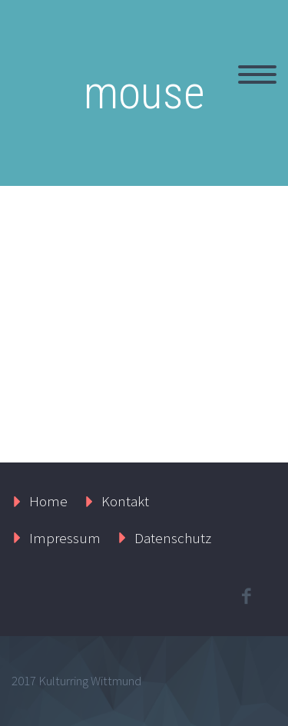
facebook (245, 596)
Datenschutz (172, 538)
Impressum (65, 538)
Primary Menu (257, 74)
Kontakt (125, 501)
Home (48, 501)
